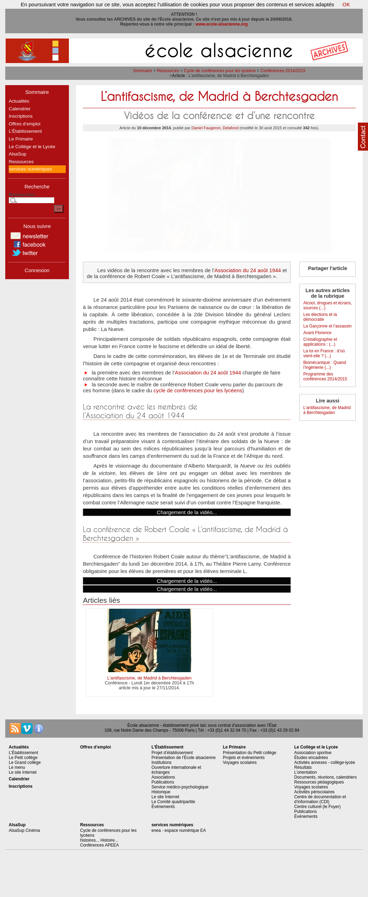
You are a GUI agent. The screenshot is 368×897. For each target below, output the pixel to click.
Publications (162, 782)
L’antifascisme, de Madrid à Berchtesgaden (149, 678)
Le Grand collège (25, 762)
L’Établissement (25, 131)
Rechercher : (23, 194)
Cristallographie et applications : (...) (320, 342)
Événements (163, 806)
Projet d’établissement (172, 752)
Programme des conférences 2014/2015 (325, 376)
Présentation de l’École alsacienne (183, 757)
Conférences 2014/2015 (283, 70)
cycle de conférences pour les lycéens (198, 390)
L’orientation (305, 772)
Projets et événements (243, 757)
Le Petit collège (23, 757)
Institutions (161, 762)
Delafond (231, 128)
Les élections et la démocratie (320, 317)
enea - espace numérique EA (178, 830)
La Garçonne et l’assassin (327, 326)
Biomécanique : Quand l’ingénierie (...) (324, 365)
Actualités (19, 101)
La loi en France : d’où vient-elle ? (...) (324, 353)
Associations (163, 777)
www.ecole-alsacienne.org (222, 24)
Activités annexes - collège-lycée (324, 762)
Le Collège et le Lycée (32, 146)
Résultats (303, 767)
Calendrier (19, 108)
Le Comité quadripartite (173, 801)
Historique (160, 791)
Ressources (168, 70)
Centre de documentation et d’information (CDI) (320, 799)
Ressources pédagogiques (319, 782)
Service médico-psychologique (179, 787)
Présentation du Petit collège (249, 752)
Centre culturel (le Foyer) (317, 806)
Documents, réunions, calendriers (325, 777)
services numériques (30, 169)
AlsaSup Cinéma (24, 830)
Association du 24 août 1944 (247, 270)
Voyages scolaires (240, 762)
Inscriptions (21, 116)
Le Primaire (21, 139)
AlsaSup (17, 154)
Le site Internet (22, 772)
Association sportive (313, 752)
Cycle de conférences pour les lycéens (220, 70)
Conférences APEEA (99, 845)
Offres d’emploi (25, 123)
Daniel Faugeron (205, 128)
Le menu (17, 767)
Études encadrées (311, 757)
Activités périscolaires (314, 791)
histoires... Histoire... (99, 840)
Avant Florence (317, 332)
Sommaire (142, 70)
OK (346, 4)
